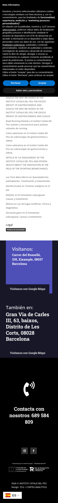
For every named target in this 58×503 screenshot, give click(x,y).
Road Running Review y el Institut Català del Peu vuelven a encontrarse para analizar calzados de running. (29, 125)
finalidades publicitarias (13, 451)
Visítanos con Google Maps (27, 289)
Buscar (47, 52)
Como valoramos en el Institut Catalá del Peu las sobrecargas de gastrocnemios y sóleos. (27, 137)
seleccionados (9, 436)
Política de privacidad (16, 230)
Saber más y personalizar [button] (29, 496)
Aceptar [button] (42, 489)
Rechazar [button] (16, 489)
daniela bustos (13, 186)
